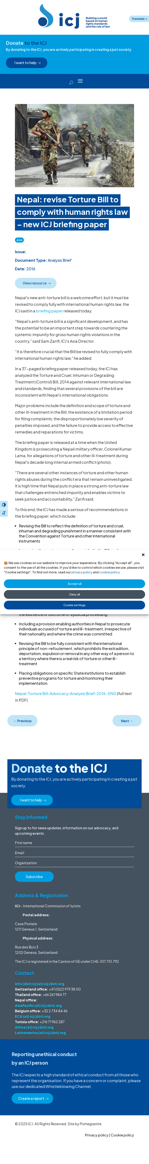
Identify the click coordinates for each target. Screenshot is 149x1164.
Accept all (74, 583)
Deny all (74, 594)
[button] (143, 555)
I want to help (26, 62)
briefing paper (49, 310)
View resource (35, 283)
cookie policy (109, 572)
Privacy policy (96, 1135)
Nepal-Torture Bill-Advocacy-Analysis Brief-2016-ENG (65, 693)
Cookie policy (122, 1135)
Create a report (32, 1098)
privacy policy (81, 572)
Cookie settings (74, 605)
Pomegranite (90, 1124)
